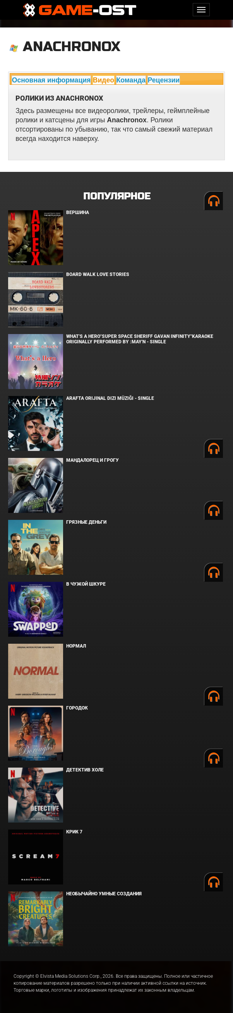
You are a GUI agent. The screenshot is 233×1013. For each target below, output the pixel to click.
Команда (131, 80)
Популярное (116, 196)
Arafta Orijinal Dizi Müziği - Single (110, 398)
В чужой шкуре (86, 584)
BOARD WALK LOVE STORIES (97, 274)
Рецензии (164, 80)
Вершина (77, 212)
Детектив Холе (85, 770)
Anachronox (71, 46)
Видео (103, 80)
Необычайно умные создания (104, 893)
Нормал (76, 646)
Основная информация (51, 80)
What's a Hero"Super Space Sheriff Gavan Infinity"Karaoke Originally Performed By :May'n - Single (139, 339)
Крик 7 (74, 832)
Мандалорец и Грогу (92, 460)
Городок (77, 708)
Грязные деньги (86, 522)
